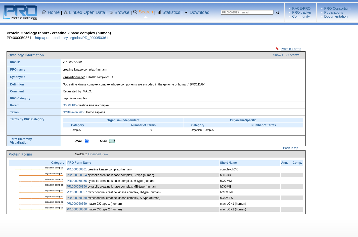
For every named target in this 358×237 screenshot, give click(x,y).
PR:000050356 (77, 186)
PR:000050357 (77, 192)
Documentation (336, 16)
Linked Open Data (87, 12)
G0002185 (70, 105)
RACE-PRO (301, 8)
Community (301, 16)
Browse (122, 12)
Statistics (171, 12)
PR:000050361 (77, 169)
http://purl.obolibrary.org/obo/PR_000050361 (71, 38)
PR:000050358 (77, 198)
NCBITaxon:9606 (74, 112)
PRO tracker (301, 12)
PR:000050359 (77, 203)
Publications (333, 12)
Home (54, 12)
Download (200, 12)
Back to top (290, 148)
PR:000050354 (77, 175)
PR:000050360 (77, 209)
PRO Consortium (337, 8)
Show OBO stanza (286, 55)
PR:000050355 (77, 181)
